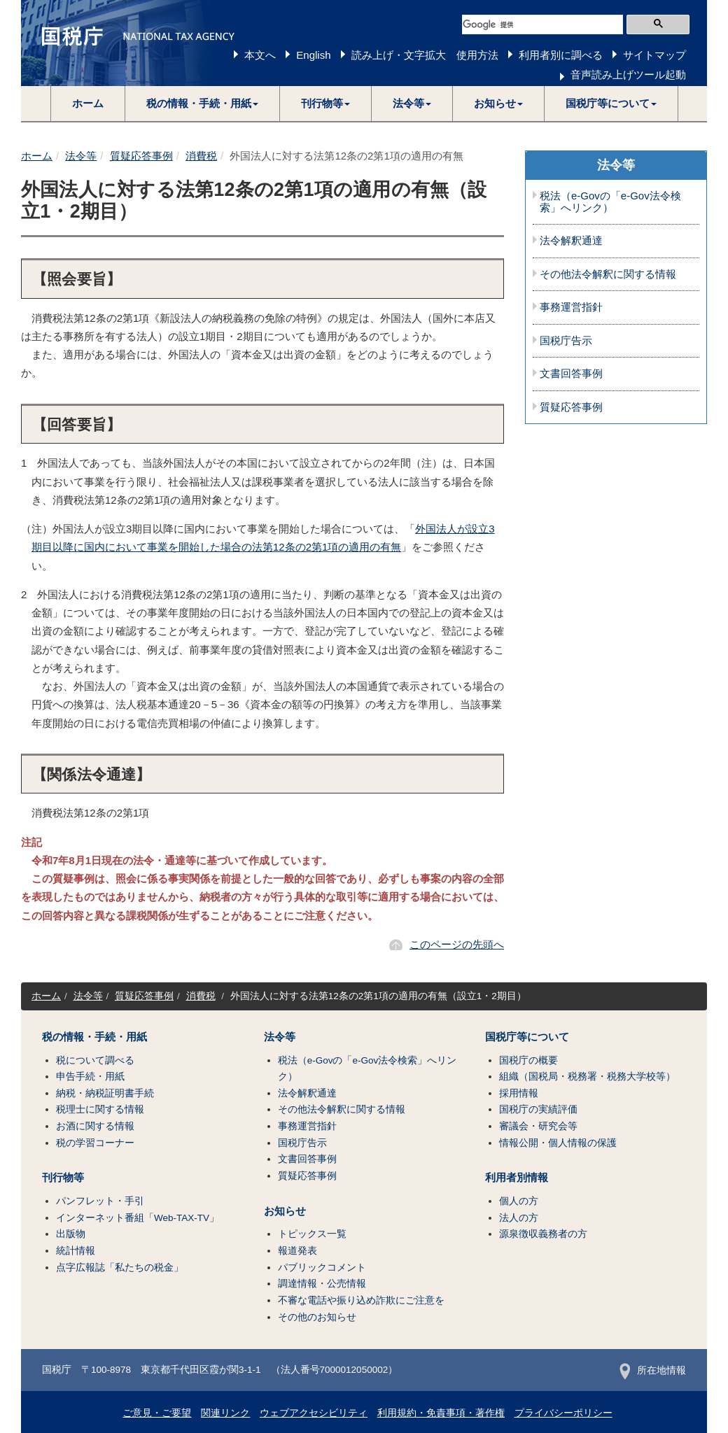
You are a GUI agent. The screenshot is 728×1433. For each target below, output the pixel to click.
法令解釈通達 (571, 240)
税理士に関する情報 (100, 1109)
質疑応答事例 (141, 156)
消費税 (201, 156)
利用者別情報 (516, 1177)
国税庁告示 (566, 340)
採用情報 (518, 1093)
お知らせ (285, 1211)
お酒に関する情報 (95, 1126)
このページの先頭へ (457, 944)
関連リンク (225, 1413)
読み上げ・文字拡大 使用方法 (424, 55)
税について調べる (95, 1060)
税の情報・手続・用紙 (94, 1037)
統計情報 (75, 1250)
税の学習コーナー (95, 1143)
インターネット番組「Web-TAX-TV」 (137, 1218)
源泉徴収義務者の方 (543, 1234)
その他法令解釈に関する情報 (608, 274)
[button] (202, 103)
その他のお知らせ (317, 1317)
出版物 (70, 1234)
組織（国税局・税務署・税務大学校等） (587, 1076)
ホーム (88, 103)
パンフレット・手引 (100, 1201)
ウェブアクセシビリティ (314, 1413)
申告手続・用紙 (90, 1076)
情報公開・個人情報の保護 (558, 1143)
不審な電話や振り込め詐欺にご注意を (361, 1300)
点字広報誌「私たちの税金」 (119, 1267)
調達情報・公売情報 (322, 1283)
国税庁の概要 (528, 1060)
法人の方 (518, 1218)
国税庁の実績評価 (538, 1109)
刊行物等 (63, 1177)
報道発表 (297, 1250)
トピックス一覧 (312, 1234)
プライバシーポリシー (563, 1413)
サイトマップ (654, 55)
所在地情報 (653, 1370)
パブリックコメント (322, 1267)
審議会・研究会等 (538, 1126)
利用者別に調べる (561, 55)
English (313, 55)
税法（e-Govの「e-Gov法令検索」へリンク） (610, 201)
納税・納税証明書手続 (105, 1093)
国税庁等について (527, 1037)
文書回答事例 (571, 373)
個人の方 (518, 1201)
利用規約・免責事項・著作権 (441, 1413)
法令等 (81, 156)
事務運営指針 (571, 307)
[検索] (542, 24)
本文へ (260, 55)
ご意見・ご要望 (156, 1413)
